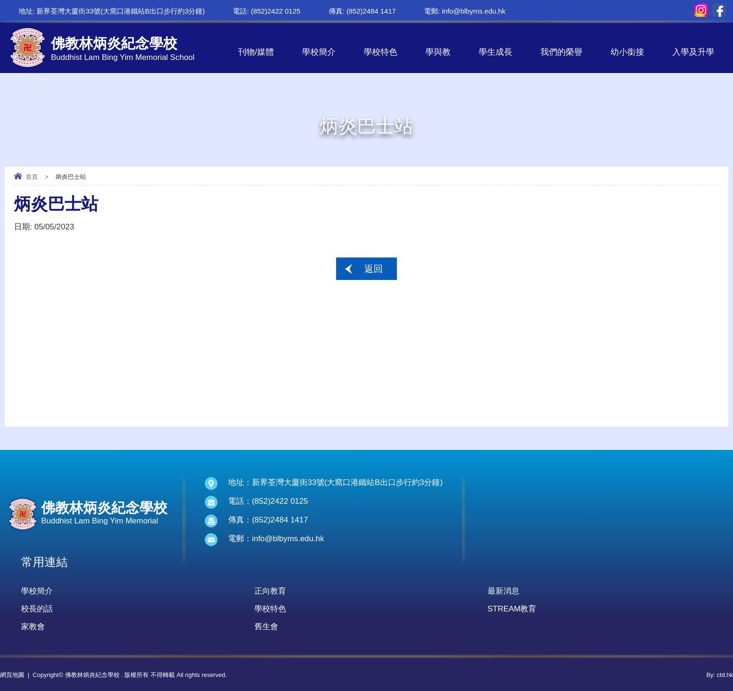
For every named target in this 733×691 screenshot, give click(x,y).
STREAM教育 (512, 608)
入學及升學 (693, 52)
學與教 (438, 52)
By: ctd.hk (719, 674)
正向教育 (270, 591)
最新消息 (503, 591)
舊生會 (266, 626)
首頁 (32, 176)
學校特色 (380, 52)
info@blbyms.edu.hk (473, 11)
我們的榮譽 (561, 52)
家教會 (33, 626)
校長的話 (37, 608)
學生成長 (495, 52)
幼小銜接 (627, 52)
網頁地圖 (12, 674)
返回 (373, 269)
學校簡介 (319, 52)
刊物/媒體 (256, 52)
